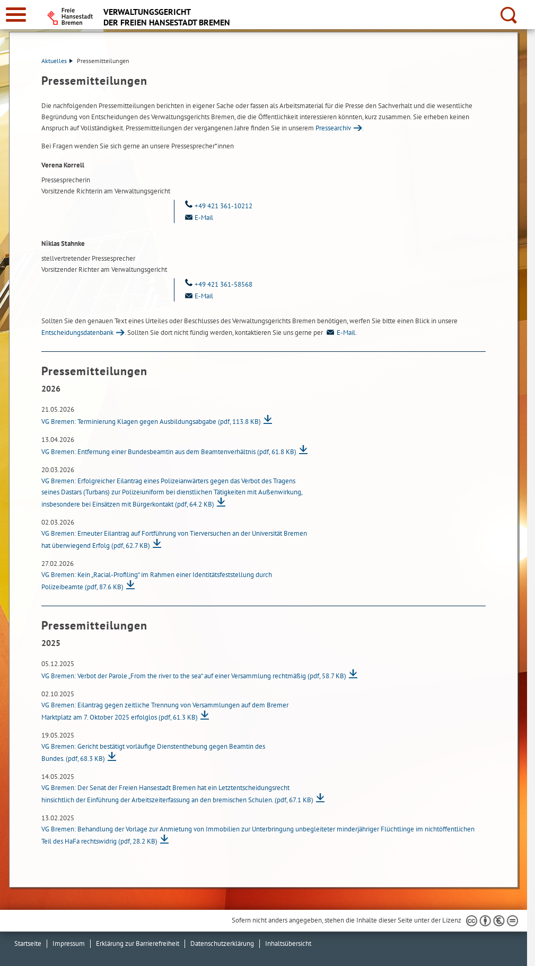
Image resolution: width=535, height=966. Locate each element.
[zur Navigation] (16, 14)
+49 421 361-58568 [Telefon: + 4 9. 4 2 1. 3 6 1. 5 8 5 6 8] (217, 284)
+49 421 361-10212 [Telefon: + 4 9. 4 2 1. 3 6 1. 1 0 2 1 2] (217, 205)
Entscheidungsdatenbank (77, 332)
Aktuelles (57, 61)
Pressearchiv (333, 127)
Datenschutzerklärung (222, 943)
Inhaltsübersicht (288, 943)
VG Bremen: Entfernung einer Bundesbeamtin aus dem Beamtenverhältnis (168, 451)
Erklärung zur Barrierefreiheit (137, 943)
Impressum (68, 943)
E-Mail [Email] (197, 217)
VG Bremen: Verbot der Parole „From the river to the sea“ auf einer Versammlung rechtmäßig (193, 675)
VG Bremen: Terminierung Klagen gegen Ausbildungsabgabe (151, 421)
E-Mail (339, 332)
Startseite (27, 943)
